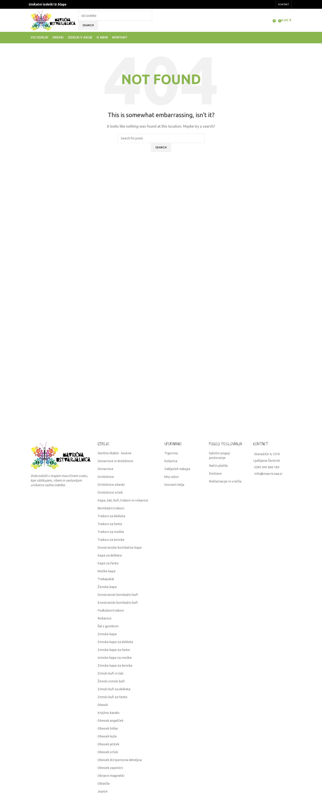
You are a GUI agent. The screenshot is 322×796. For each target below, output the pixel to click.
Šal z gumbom (108, 626)
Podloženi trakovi (111, 610)
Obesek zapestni (110, 768)
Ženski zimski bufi (111, 681)
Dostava (215, 473)
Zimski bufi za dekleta (114, 689)
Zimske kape (107, 634)
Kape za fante (108, 563)
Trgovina (171, 453)
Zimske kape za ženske (115, 665)
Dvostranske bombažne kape (120, 547)
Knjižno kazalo (108, 712)
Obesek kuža (107, 736)
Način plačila (218, 465)
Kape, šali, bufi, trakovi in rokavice (123, 500)
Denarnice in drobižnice (115, 461)
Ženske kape (107, 587)
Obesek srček (108, 752)
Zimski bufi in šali (110, 673)
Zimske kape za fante (114, 650)
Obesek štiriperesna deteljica (120, 760)
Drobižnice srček (110, 492)
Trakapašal (106, 579)
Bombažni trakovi (111, 508)
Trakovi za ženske (111, 539)
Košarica (170, 461)
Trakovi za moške (111, 532)
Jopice (102, 791)
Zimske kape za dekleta (115, 642)
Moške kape (107, 571)
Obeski (103, 705)
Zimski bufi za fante (112, 697)
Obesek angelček (110, 720)
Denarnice (105, 469)
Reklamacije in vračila (225, 481)
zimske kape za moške (115, 657)
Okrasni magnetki (111, 775)
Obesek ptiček (108, 744)
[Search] (115, 16)
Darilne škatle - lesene (114, 453)
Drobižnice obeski (111, 484)
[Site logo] (53, 20)
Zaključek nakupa (177, 469)
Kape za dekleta (110, 555)
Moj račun (171, 477)
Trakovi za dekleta (111, 516)
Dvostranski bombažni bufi (118, 595)
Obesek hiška (108, 728)
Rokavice (104, 618)
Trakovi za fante (110, 524)
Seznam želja (174, 484)
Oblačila (104, 783)
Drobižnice (106, 477)
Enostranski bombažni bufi (118, 602)
